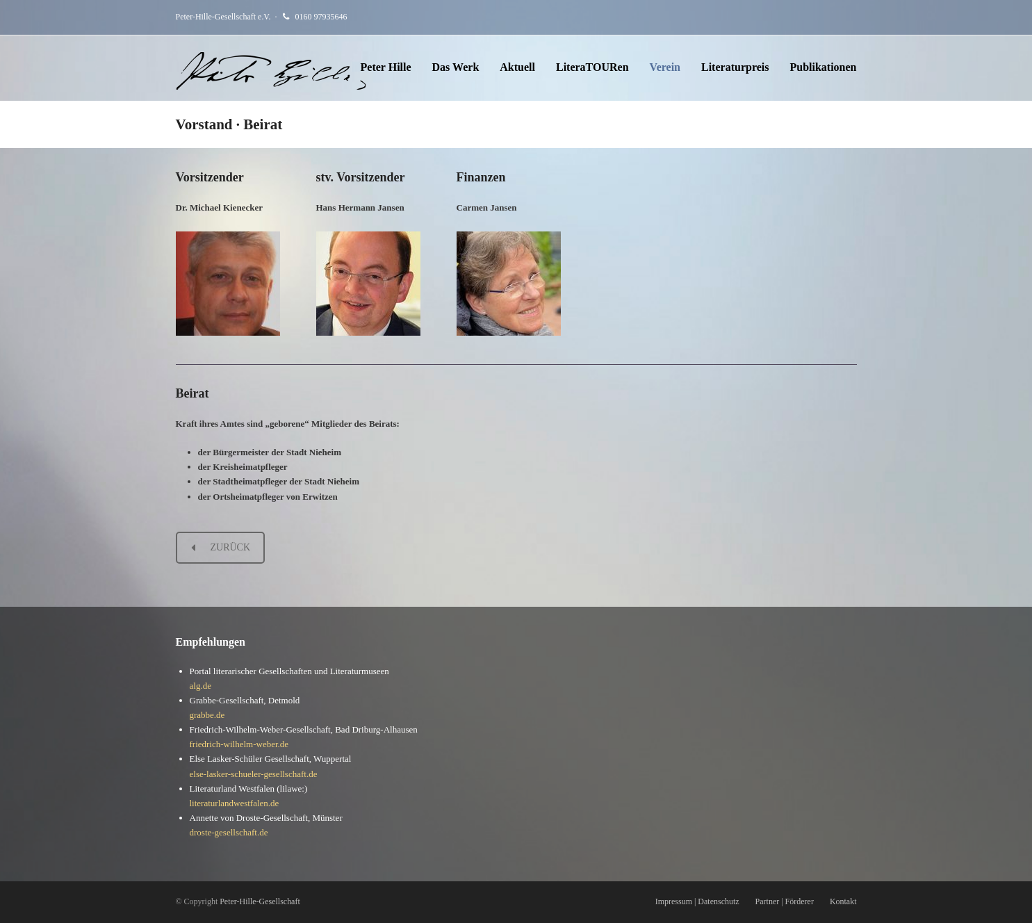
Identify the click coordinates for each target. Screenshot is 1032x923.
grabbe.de (207, 715)
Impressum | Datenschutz (697, 901)
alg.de (200, 685)
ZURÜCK (221, 547)
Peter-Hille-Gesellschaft (260, 901)
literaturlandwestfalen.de (234, 803)
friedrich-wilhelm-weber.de (239, 744)
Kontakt (843, 901)
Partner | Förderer (784, 901)
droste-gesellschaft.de (229, 832)
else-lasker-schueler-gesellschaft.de (254, 774)
